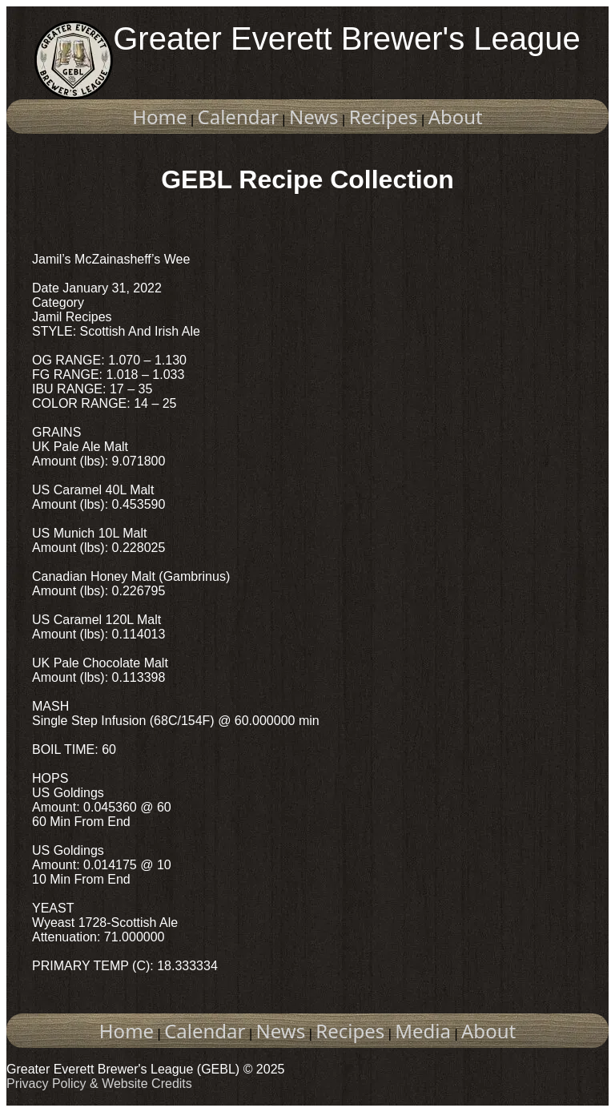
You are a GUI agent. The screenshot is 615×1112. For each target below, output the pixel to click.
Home (159, 116)
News (314, 116)
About (455, 116)
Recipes (383, 116)
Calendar (238, 116)
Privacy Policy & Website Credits (99, 1083)
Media (423, 1030)
